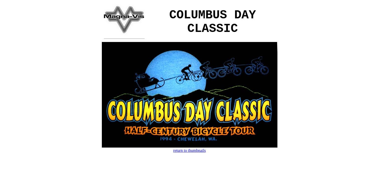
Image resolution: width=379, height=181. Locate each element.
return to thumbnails (189, 150)
